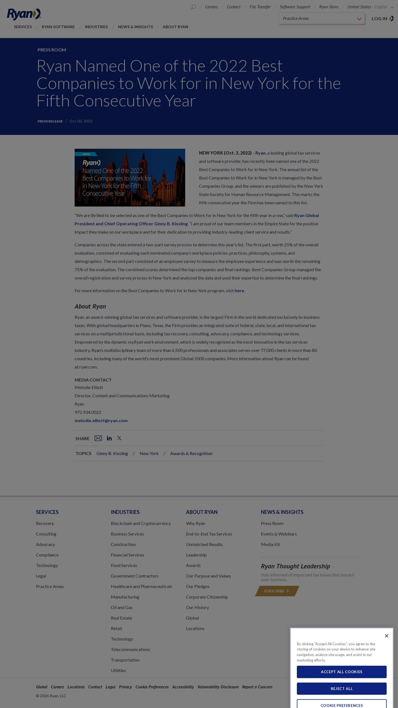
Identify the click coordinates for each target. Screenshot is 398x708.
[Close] (387, 650)
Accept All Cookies (342, 686)
